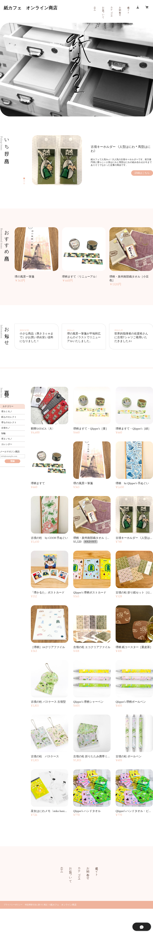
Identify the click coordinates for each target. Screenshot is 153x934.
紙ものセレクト (9, 417)
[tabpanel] (92, 160)
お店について (103, 11)
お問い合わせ (119, 10)
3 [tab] (24, 183)
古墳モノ (5, 428)
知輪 (3, 433)
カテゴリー (111, 10)
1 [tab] (24, 178)
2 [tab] (24, 181)
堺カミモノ (6, 411)
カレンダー (6, 444)
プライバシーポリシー (13, 905)
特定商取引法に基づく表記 (36, 905)
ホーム (94, 7)
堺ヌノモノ (6, 439)
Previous (29, 160)
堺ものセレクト (9, 422)
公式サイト (128, 8)
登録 (12, 461)
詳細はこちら (142, 173)
